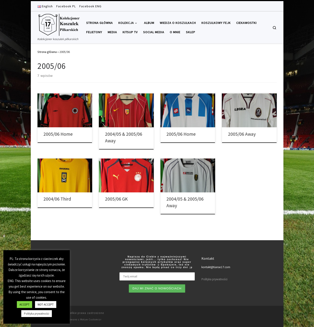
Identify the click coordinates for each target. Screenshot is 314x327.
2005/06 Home (58, 134)
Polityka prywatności (36, 313)
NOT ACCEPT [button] (46, 304)
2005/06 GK (116, 199)
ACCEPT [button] (24, 304)
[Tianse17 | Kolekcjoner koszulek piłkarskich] (58, 24)
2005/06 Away (242, 134)
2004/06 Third (57, 199)
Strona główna (47, 52)
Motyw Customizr (90, 319)
